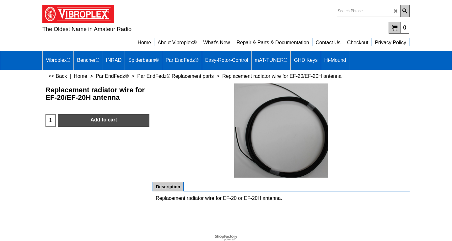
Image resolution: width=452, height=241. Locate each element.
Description (168, 186)
